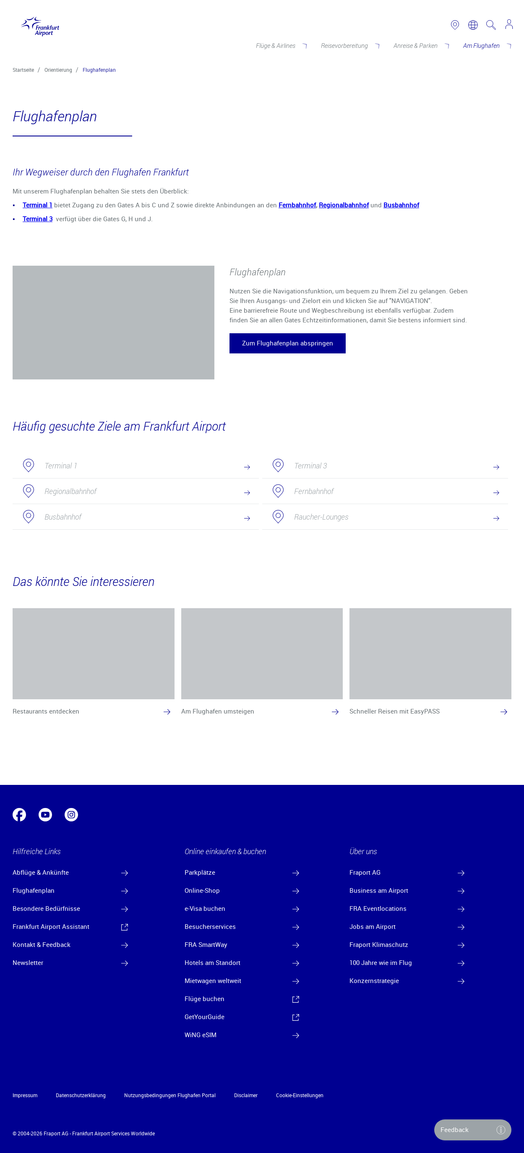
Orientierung (58, 69)
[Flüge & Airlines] (280, 45)
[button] (287, 343)
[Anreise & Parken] (421, 45)
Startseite (23, 69)
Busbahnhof (401, 205)
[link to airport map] (455, 25)
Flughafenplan (99, 69)
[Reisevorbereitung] (349, 45)
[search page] (491, 25)
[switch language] (473, 25)
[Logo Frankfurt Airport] (38, 24)
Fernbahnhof (297, 205)
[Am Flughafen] (487, 45)
